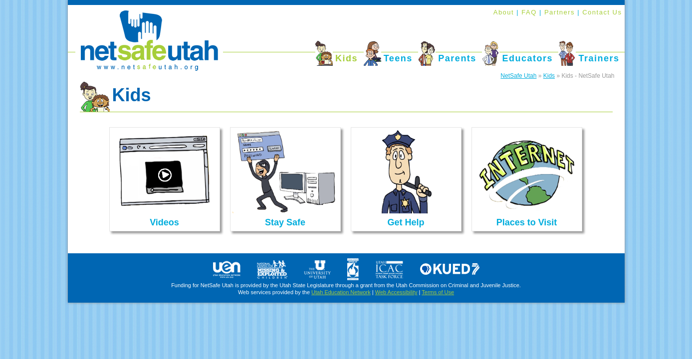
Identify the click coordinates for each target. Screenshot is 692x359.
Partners (560, 12)
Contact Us (602, 12)
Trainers (598, 58)
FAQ (530, 12)
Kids (346, 58)
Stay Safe (285, 222)
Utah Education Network (341, 292)
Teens (398, 58)
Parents (457, 58)
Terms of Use (438, 292)
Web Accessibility (396, 292)
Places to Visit (526, 222)
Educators (527, 58)
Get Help (405, 222)
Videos (164, 222)
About (503, 12)
